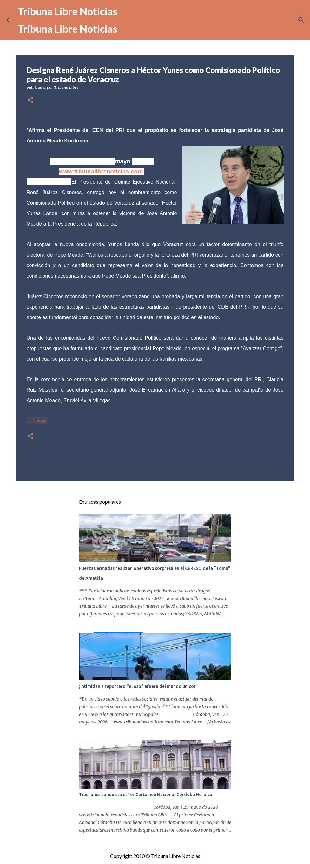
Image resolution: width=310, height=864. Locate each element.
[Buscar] (301, 20)
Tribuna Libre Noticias (67, 11)
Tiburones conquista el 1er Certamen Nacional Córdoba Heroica (145, 794)
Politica (37, 420)
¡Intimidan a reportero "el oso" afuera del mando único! (137, 686)
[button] (30, 100)
